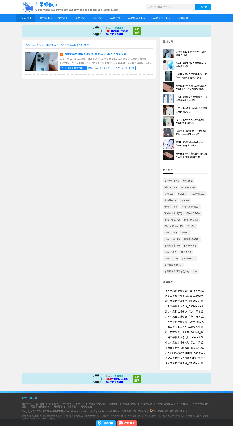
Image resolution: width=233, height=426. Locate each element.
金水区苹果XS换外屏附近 (74, 44)
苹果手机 (115, 18)
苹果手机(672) (171, 181)
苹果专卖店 (146, 403)
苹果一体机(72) (172, 219)
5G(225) (182, 194)
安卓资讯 (80, 18)
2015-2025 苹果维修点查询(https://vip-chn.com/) (60, 411)
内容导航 (71, 406)
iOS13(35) (186, 252)
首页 (38, 44)
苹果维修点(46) (191, 239)
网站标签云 (86, 406)
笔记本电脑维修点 (40, 406)
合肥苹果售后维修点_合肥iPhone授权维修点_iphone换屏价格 (198, 306)
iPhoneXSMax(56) (173, 226)
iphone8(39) (190, 245)
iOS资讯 (97, 18)
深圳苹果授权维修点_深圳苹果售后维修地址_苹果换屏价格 (197, 311)
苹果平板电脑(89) (190, 206)
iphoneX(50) (170, 232)
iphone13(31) (171, 258)
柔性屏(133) (170, 200)
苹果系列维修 (160, 18)
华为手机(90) (171, 206)
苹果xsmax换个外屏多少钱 (99, 68)
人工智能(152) (198, 194)
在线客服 (129, 423)
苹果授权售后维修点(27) (176, 271)
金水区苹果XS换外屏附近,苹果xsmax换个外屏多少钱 (95, 54)
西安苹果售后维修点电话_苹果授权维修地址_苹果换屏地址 (197, 296)
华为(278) (169, 194)
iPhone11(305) (188, 187)
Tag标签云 (50, 44)
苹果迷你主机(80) (173, 213)
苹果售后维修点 (136, 18)
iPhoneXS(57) (191, 219)
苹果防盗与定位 (165, 403)
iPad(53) (191, 226)
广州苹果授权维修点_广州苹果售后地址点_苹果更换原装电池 (198, 316)
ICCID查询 (182, 403)
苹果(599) (188, 181)
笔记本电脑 (182, 18)
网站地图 (58, 406)
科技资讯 (45, 18)
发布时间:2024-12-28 (125, 68)
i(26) (195, 271)
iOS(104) (185, 200)
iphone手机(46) (172, 239)
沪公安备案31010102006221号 (167, 411)
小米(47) (185, 232)
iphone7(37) (170, 252)
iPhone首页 (25, 18)
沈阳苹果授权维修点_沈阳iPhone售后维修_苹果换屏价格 (195, 363)
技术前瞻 (62, 18)
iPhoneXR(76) (193, 213)
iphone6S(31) (188, 258)
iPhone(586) (170, 187)
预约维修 (108, 423)
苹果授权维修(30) (173, 265)
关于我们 (113, 403)
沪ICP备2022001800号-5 (133, 411)
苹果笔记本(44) (172, 245)
